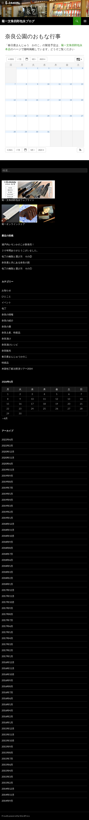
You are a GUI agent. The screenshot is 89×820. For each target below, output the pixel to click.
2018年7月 (7, 553)
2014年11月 (8, 794)
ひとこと (6, 296)
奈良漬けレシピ (10, 344)
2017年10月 (8, 602)
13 (82, 84)
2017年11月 (8, 596)
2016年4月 (7, 710)
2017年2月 (7, 650)
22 (26, 116)
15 (26, 100)
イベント (6, 302)
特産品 (5, 362)
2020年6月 (7, 463)
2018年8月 (7, 547)
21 (15, 116)
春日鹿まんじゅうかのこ (14, 356)
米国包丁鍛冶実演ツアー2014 (17, 368)
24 (48, 116)
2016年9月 (7, 680)
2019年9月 (7, 475)
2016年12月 (8, 662)
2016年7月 (7, 692)
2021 (11, 59)
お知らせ (6, 290)
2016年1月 (7, 722)
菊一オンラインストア (13, 224)
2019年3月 (7, 505)
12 (71, 84)
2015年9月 (7, 746)
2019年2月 (7, 511)
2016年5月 (7, 704)
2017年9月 (7, 608)
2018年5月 (7, 566)
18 (60, 100)
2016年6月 (7, 698)
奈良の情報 (7, 314)
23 (37, 116)
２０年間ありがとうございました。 (20, 250)
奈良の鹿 (6, 326)
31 (48, 132)
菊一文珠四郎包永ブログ (18, 21)
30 (37, 132)
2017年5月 (7, 632)
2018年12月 (8, 523)
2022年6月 (7, 439)
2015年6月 (7, 764)
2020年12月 (8, 451)
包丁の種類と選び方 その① (17, 268)
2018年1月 (7, 584)
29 (26, 132)
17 (48, 100)
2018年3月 (7, 572)
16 (37, 100)
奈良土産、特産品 (11, 332)
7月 (19, 59)
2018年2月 (7, 578)
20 (82, 100)
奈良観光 (6, 350)
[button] (80, 150)
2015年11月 (8, 734)
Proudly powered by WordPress (16, 816)
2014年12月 (8, 788)
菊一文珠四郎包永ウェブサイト (18, 199)
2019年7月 (7, 487)
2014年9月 (7, 800)
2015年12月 (8, 728)
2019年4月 (7, 499)
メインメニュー (85, 21)
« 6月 (5, 418)
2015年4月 (7, 770)
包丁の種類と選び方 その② (17, 256)
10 (48, 84)
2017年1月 (7, 656)
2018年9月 (7, 541)
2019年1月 (7, 517)
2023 (43, 59)
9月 (34, 59)
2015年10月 (8, 740)
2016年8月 (7, 686)
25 (60, 116)
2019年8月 (7, 481)
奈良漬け (6, 338)
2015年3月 (7, 776)
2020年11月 (8, 457)
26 (71, 116)
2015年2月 (7, 782)
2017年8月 (7, 614)
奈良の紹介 (7, 320)
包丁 (4, 308)
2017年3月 (7, 644)
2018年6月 (7, 559)
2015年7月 (7, 758)
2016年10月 (8, 674)
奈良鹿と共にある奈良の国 (16, 262)
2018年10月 (8, 535)
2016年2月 (7, 716)
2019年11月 (8, 469)
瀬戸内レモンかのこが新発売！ (18, 244)
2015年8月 (7, 752)
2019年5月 (7, 493)
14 (15, 100)
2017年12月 (8, 590)
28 (15, 132)
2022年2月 (7, 445)
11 (60, 84)
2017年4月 (7, 638)
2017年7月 (7, 620)
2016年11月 (8, 668)
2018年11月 (8, 529)
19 (71, 100)
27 (82, 116)
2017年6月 (7, 626)
